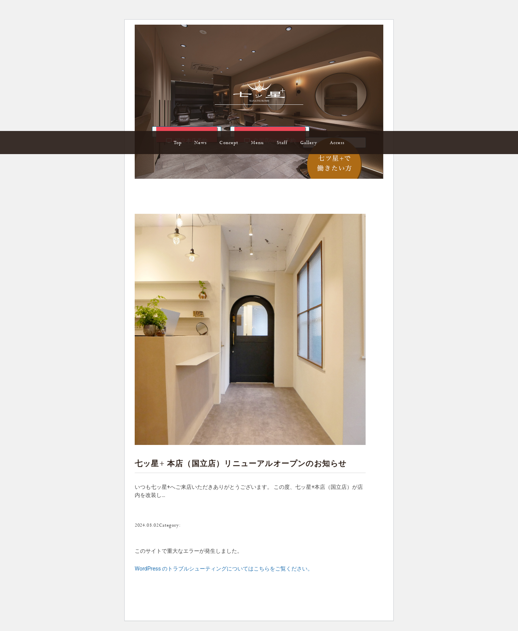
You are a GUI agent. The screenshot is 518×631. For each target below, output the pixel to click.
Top (178, 143)
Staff (282, 143)
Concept (228, 143)
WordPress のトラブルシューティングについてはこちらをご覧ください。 (224, 569)
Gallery (308, 143)
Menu (257, 143)
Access (337, 143)
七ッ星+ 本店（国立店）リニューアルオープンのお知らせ (240, 464)
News (200, 143)
